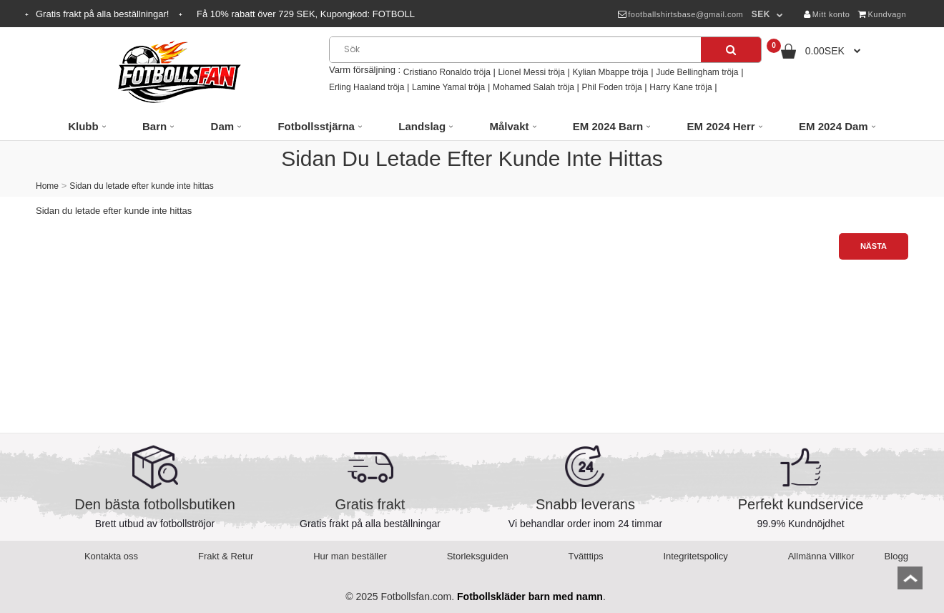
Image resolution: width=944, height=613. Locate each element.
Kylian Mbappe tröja (610, 72)
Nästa (873, 246)
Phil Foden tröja (612, 87)
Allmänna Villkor (821, 556)
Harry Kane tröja (680, 87)
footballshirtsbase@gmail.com (680, 14)
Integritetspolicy (696, 556)
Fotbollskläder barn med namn (530, 596)
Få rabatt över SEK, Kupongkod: (306, 14)
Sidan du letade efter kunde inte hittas (141, 186)
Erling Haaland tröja (366, 87)
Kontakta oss (111, 556)
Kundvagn (882, 14)
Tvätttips (586, 556)
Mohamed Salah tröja (533, 87)
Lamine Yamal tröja (448, 87)
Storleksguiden (477, 556)
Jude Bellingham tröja (697, 72)
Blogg (896, 556)
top (910, 583)
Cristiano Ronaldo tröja (447, 72)
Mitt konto (827, 14)
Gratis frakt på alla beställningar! (104, 14)
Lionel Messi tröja (531, 72)
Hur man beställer (350, 556)
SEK (761, 14)
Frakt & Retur (225, 556)
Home (47, 186)
